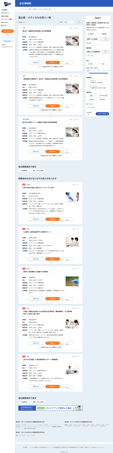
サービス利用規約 (34, 447)
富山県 (35, 9)
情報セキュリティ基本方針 (91, 447)
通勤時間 (103, 34)
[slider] (87, 73)
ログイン (7, 35)
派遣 (90, 95)
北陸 (30, 9)
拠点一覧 (3, 25)
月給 (102, 64)
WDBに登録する (8, 31)
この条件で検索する (102, 114)
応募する (52, 62)
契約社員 (101, 99)
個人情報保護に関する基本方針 (60, 447)
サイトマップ (101, 447)
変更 (105, 39)
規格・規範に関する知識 (29, 428)
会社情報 (3, 44)
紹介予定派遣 (102, 95)
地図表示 (79, 22)
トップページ (22, 9)
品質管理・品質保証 (56, 426)
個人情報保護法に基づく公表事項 (75, 447)
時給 (90, 64)
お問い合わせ (7, 41)
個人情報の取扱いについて (45, 447)
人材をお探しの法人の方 (6, 47)
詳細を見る (36, 62)
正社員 (91, 99)
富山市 (66, 424)
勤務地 (91, 34)
